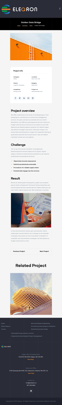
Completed (16, 89)
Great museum (17, 251)
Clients (15, 83)
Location (34, 77)
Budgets (34, 83)
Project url (35, 89)
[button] (31, 210)
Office (15, 78)
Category (16, 77)
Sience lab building (46, 251)
